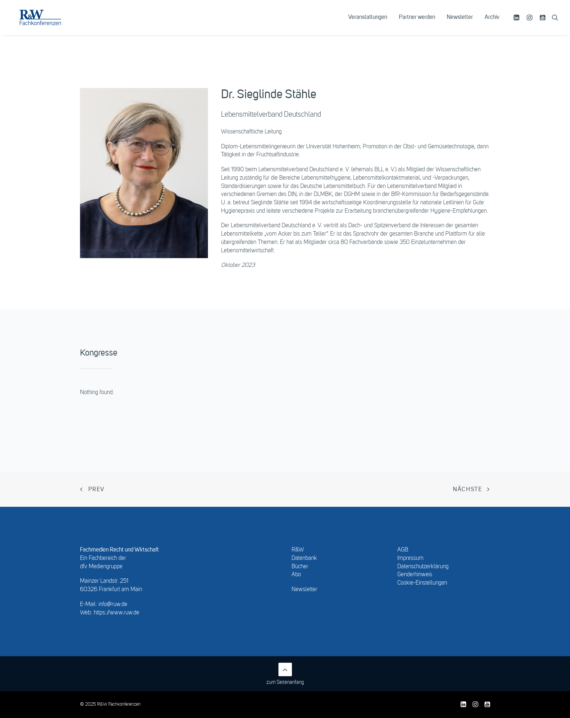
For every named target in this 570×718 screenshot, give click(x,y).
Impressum (410, 558)
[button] (517, 24)
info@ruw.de (113, 604)
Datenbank (304, 558)
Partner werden (417, 24)
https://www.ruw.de (116, 613)
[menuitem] (367, 24)
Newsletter (460, 24)
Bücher (300, 567)
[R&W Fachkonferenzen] (52, 24)
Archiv (492, 24)
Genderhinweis (414, 575)
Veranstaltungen (367, 24)
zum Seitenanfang (285, 674)
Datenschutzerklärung (423, 567)
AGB (402, 550)
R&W (298, 550)
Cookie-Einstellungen (422, 583)
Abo (296, 575)
